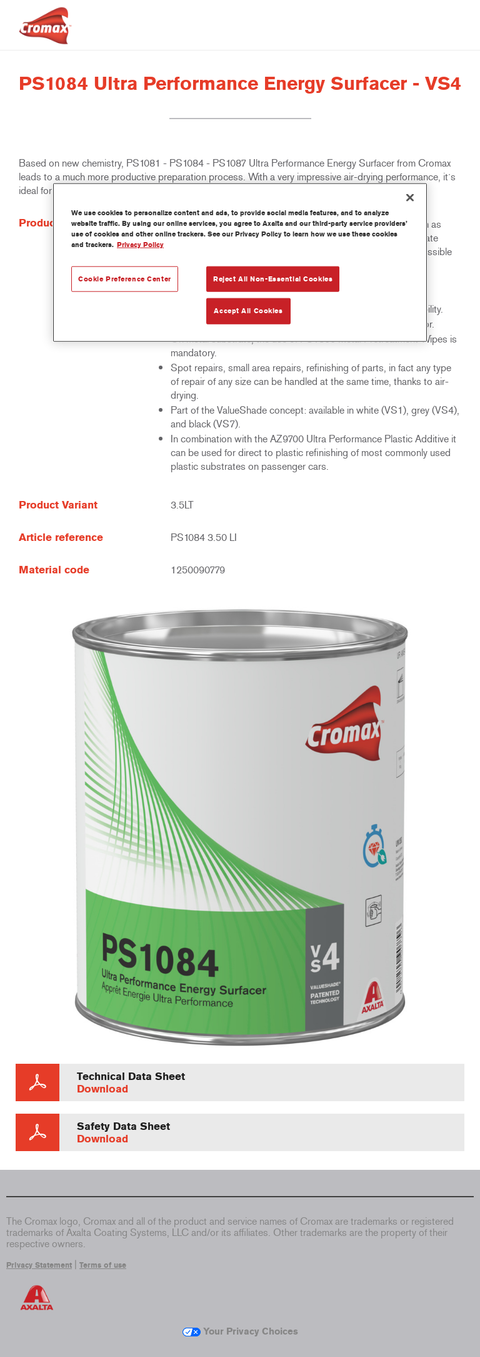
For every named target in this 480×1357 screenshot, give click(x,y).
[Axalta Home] (45, 35)
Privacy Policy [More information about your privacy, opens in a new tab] (140, 244)
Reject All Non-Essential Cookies (272, 278)
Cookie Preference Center (124, 278)
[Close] (410, 198)
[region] (240, 263)
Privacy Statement (39, 1265)
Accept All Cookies (248, 310)
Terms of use (102, 1265)
